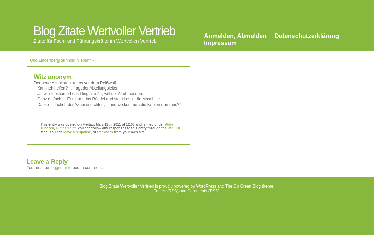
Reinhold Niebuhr (75, 60)
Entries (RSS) (165, 191)
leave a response (77, 132)
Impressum (220, 43)
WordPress (206, 186)
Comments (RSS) (203, 191)
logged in (59, 167)
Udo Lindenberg (44, 60)
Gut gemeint (65, 128)
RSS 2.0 (174, 128)
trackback (105, 132)
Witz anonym (53, 76)
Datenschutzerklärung (307, 35)
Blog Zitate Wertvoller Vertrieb (104, 31)
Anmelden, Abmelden (235, 35)
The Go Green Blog (243, 186)
